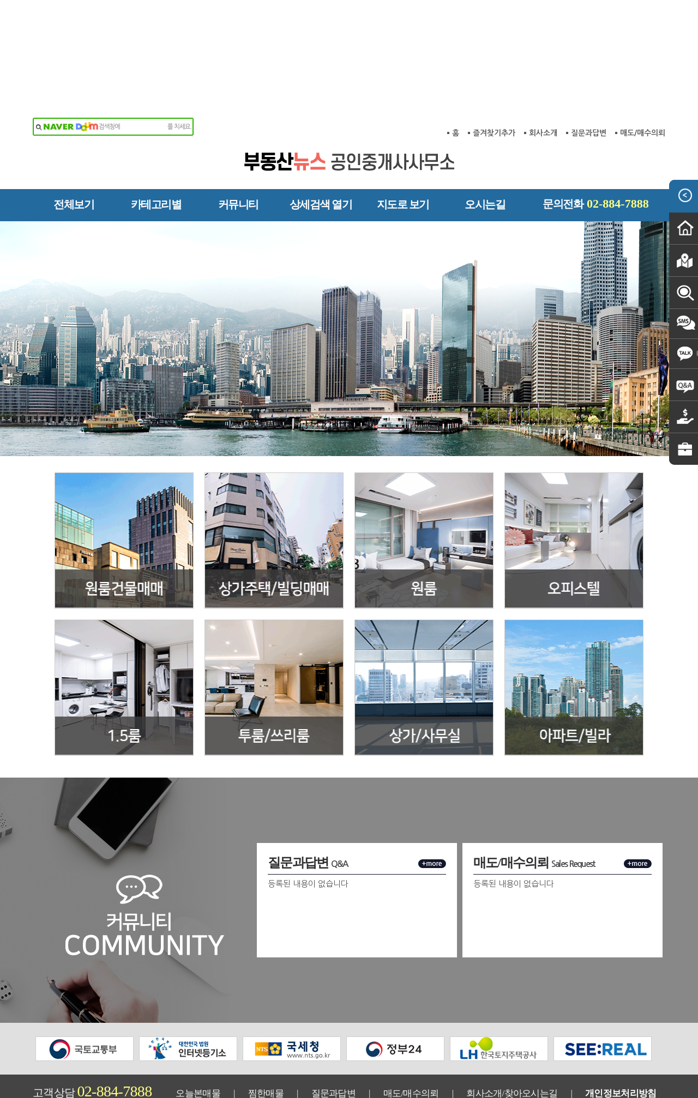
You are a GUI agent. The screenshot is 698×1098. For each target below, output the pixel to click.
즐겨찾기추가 (494, 87)
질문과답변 (588, 87)
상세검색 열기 (321, 159)
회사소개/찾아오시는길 (511, 1047)
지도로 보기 (403, 159)
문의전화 (596, 158)
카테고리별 (156, 159)
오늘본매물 (198, 1047)
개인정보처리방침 (620, 1047)
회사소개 (543, 87)
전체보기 (73, 159)
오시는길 (485, 159)
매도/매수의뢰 (642, 87)
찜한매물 (266, 1047)
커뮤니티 (238, 159)
